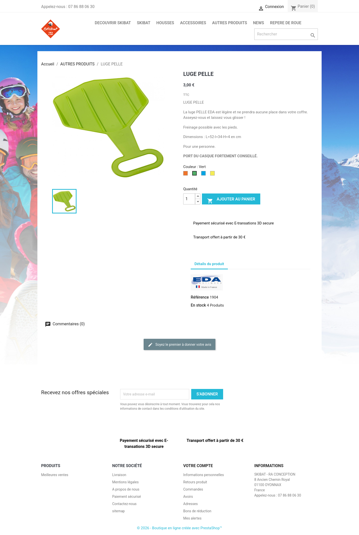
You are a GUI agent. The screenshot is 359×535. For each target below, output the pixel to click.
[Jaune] (213, 174)
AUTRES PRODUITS (229, 22)
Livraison (119, 475)
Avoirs (188, 497)
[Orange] (186, 174)
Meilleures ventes (54, 475)
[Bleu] (204, 174)
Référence (200, 297)
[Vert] (195, 174)
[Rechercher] (286, 34)
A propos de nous (125, 489)
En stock (198, 305)
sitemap (118, 511)
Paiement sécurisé (126, 497)
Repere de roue (285, 22)
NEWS (258, 22)
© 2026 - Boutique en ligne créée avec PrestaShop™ (179, 528)
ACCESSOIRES (193, 22)
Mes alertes (192, 518)
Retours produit (195, 482)
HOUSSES (165, 22)
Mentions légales (125, 482)
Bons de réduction (197, 511)
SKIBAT (143, 22)
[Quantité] (189, 198)
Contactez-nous (124, 504)
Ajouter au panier (231, 200)
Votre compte (198, 465)
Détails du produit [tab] (209, 264)
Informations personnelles (203, 475)
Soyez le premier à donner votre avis (179, 344)
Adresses (190, 504)
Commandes (193, 489)
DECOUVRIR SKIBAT (113, 22)
